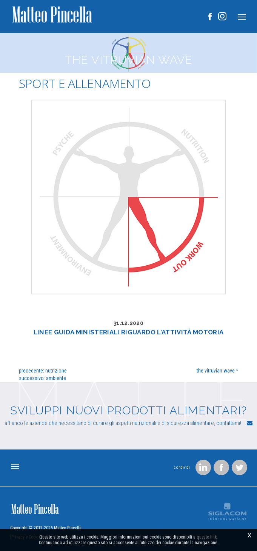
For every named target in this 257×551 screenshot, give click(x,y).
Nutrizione (56, 371)
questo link (207, 537)
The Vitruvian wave (216, 371)
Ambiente (56, 378)
